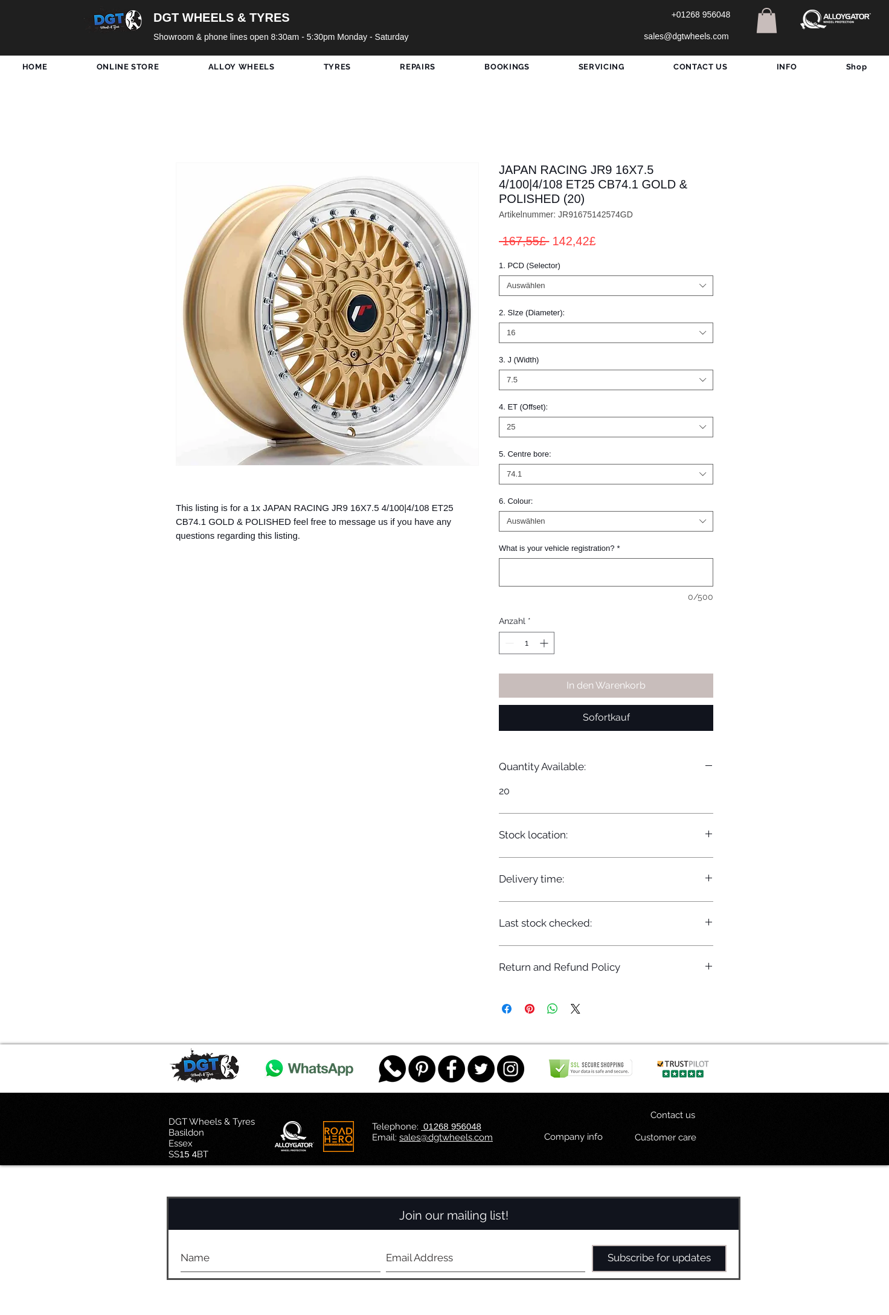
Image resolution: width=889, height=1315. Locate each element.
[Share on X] (575, 1009)
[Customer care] (665, 1138)
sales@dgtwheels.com (446, 1137)
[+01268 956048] (701, 15)
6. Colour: (516, 501)
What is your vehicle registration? (559, 548)
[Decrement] (508, 643)
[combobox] (606, 285)
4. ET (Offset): (523, 406)
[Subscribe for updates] (659, 1258)
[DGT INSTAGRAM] (510, 1068)
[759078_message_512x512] (392, 1068)
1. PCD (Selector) (529, 265)
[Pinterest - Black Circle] (421, 1068)
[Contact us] (672, 1116)
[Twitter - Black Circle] (481, 1068)
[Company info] (573, 1137)
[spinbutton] (527, 643)
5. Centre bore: (525, 453)
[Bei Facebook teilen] (506, 1009)
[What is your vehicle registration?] (606, 572)
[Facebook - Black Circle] (451, 1068)
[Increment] (545, 643)
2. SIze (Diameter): (532, 312)
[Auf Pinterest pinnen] (529, 1009)
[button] (766, 20)
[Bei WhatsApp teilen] (552, 1009)
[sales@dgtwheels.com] (686, 37)
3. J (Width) (519, 359)
